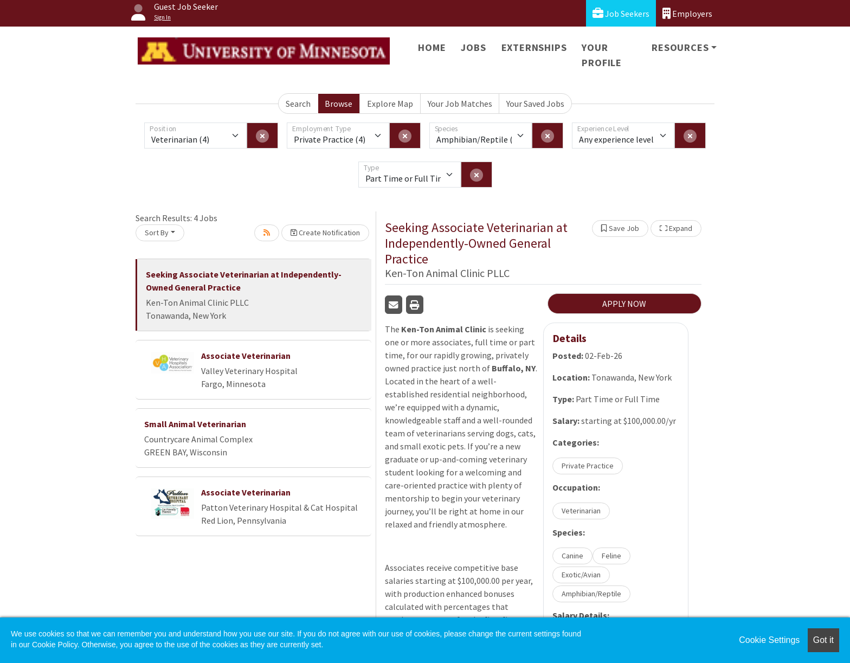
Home (432, 47)
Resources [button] (680, 47)
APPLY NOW (624, 303)
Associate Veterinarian (246, 355)
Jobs (473, 47)
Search (298, 103)
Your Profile (602, 55)
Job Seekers (621, 13)
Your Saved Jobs (535, 103)
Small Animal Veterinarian (195, 424)
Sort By (157, 232)
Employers (687, 13)
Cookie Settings (769, 640)
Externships (534, 47)
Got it (823, 640)
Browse (338, 103)
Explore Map (390, 103)
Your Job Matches (460, 103)
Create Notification (325, 232)
